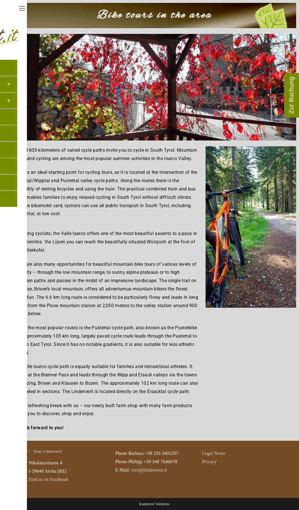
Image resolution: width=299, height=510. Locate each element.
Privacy (209, 461)
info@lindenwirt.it (149, 469)
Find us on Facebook (48, 479)
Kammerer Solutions (154, 504)
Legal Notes (213, 453)
